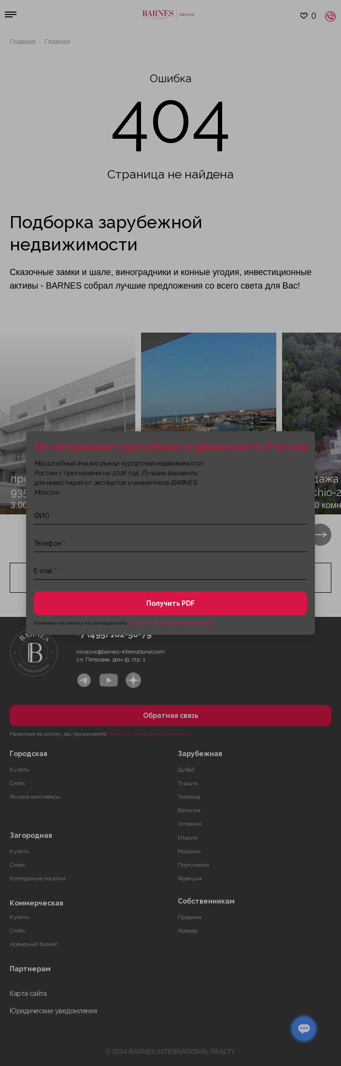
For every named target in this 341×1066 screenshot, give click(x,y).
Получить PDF (170, 603)
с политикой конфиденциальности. (171, 623)
